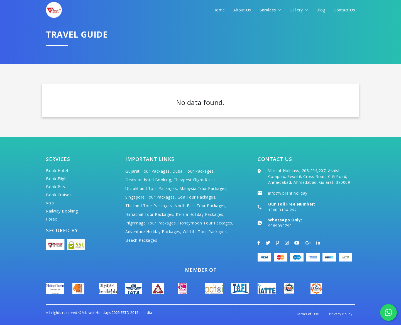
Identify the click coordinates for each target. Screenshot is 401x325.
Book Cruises (59, 194)
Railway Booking (62, 211)
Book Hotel (57, 170)
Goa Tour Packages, (197, 197)
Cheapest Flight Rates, (195, 179)
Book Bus (55, 186)
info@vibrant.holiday (287, 193)
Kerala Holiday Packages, (200, 214)
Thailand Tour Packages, (149, 205)
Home (219, 10)
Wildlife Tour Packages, (205, 231)
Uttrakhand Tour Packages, (151, 188)
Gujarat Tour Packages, (148, 171)
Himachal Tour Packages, (150, 214)
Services (270, 10)
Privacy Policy (340, 314)
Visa (50, 203)
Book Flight (57, 178)
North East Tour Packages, (200, 205)
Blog (320, 10)
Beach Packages (141, 240)
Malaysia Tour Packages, (203, 188)
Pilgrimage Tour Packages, (151, 223)
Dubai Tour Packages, (193, 171)
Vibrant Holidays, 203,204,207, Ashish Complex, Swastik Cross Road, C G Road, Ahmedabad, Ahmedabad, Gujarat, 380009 (309, 176)
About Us (242, 10)
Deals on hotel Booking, (148, 179)
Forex (51, 219)
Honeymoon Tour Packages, (205, 223)
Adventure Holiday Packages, (153, 231)
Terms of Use (307, 314)
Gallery (299, 10)
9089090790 (280, 225)
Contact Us (344, 10)
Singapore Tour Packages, (150, 197)
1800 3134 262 (282, 209)
